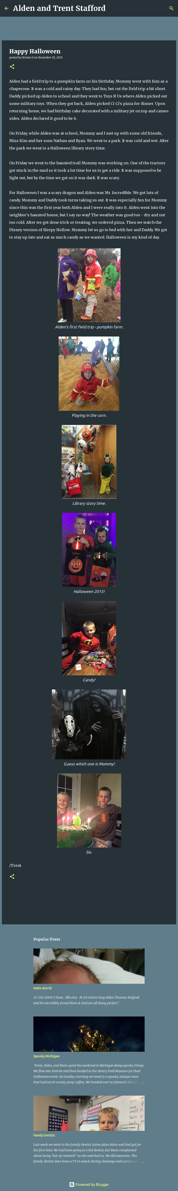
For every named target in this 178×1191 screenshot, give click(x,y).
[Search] (112, 8)
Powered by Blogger (89, 1184)
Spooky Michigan (46, 1056)
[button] (12, 67)
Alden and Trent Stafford (59, 8)
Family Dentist (44, 1135)
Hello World (42, 988)
